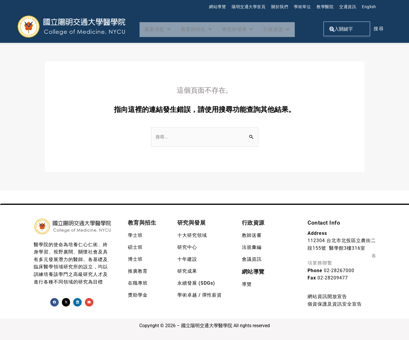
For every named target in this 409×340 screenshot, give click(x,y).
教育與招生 (200, 29)
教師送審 (252, 236)
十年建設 (187, 260)
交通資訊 (347, 6)
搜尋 (379, 28)
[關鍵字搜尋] (347, 29)
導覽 (247, 285)
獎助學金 (138, 295)
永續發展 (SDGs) (196, 283)
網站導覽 (217, 6)
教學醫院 (325, 6)
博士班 (135, 260)
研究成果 (187, 271)
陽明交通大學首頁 (248, 6)
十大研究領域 (192, 236)
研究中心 (187, 248)
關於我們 (279, 6)
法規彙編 (252, 248)
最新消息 (159, 29)
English (369, 6)
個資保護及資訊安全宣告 (335, 304)
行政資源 (286, 29)
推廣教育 (138, 271)
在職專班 (138, 283)
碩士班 (135, 248)
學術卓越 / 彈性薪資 (199, 295)
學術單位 (302, 6)
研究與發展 (244, 29)
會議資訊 (252, 260)
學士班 (135, 236)
